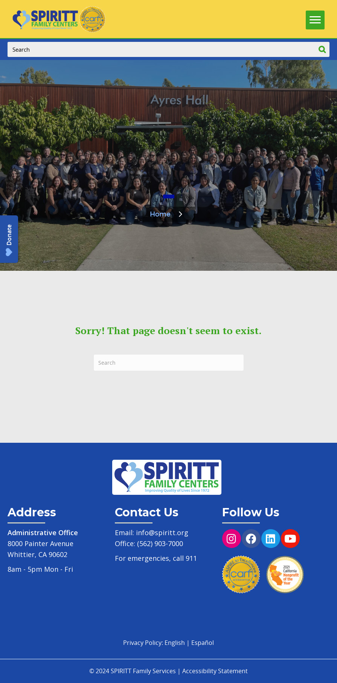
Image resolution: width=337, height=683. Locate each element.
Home (160, 214)
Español (202, 642)
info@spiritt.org (162, 532)
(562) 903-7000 (160, 543)
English (175, 642)
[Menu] (315, 18)
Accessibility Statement (215, 671)
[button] (9, 239)
